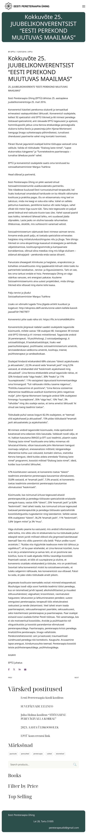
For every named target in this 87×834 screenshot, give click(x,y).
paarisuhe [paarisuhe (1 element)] (13, 754)
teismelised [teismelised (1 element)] (60, 754)
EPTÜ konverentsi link (35, 736)
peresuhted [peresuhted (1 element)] (25, 754)
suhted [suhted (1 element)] (49, 754)
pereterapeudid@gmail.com (64, 827)
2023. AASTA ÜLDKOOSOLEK (40, 727)
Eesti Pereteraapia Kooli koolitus (42, 697)
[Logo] (27, 6)
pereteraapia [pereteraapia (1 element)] (38, 754)
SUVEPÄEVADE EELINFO (37, 706)
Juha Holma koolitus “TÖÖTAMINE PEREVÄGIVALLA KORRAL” (43, 716)
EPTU (13, 51)
